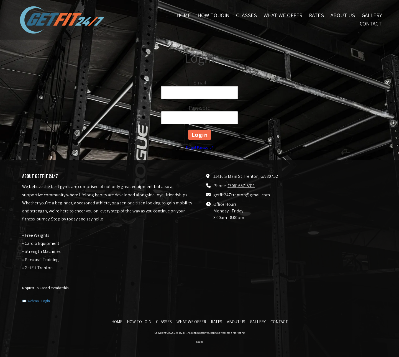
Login (199, 341)
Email (199, 82)
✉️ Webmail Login (36, 301)
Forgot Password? (199, 147)
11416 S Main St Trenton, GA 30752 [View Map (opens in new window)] (245, 176)
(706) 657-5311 (241, 186)
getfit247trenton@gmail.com (241, 195)
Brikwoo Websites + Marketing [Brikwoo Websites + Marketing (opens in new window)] (227, 333)
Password (200, 107)
